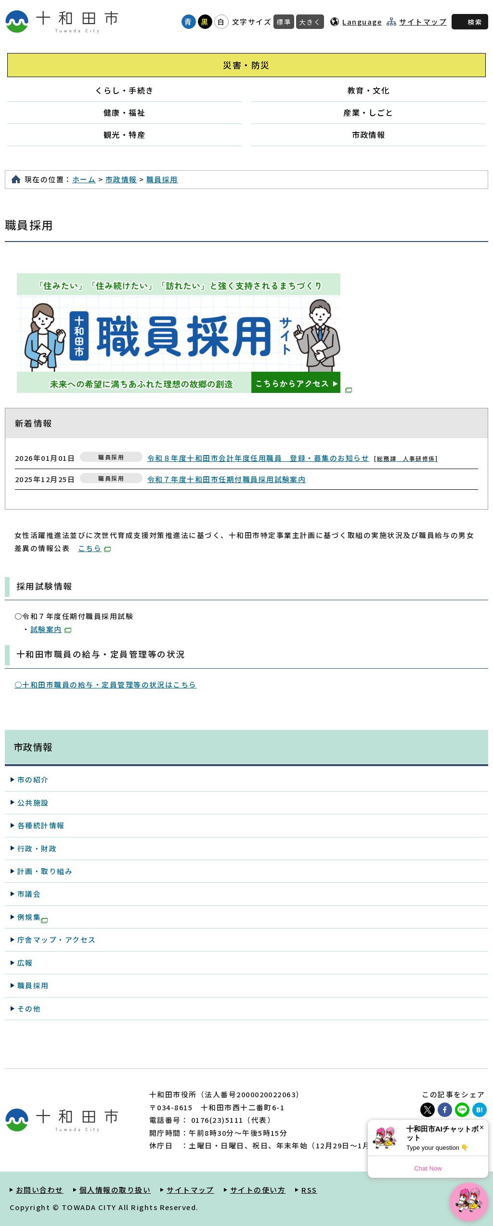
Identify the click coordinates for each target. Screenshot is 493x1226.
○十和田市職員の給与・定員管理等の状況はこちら (105, 684)
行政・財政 (37, 848)
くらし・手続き (124, 90)
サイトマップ (423, 22)
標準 (283, 22)
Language (362, 21)
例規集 (32, 917)
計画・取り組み (45, 871)
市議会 (29, 894)
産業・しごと (368, 112)
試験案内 (50, 629)
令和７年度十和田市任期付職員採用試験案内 (226, 479)
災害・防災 (246, 65)
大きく (310, 22)
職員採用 (162, 179)
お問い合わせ (40, 1190)
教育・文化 (368, 90)
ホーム (84, 179)
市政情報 (369, 134)
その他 (29, 1008)
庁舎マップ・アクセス (56, 939)
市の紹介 (33, 779)
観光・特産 (124, 134)
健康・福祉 (124, 112)
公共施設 (33, 802)
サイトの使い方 (257, 1190)
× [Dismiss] (482, 1127)
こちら (94, 548)
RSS (309, 1190)
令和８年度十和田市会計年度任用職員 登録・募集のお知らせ (292, 458)
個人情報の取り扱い (115, 1190)
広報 (25, 962)
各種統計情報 (41, 825)
